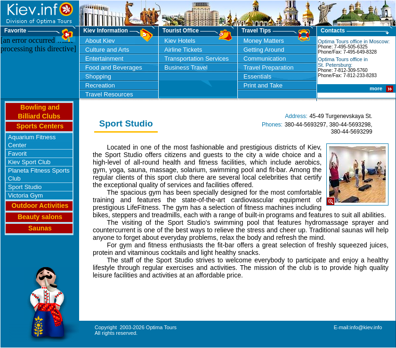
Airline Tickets (183, 49)
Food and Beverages (113, 67)
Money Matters (263, 40)
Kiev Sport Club (29, 162)
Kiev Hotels (179, 40)
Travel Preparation (268, 67)
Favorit (17, 153)
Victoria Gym (25, 195)
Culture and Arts (107, 49)
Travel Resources (109, 94)
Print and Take (263, 85)
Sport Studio (25, 186)
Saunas (40, 228)
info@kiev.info (366, 327)
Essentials (257, 76)
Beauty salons (39, 217)
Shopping (98, 76)
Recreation (100, 85)
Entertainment (104, 58)
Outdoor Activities (40, 205)
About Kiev (100, 40)
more (377, 88)
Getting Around (263, 49)
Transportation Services (196, 58)
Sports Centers (40, 126)
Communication (264, 58)
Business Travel (186, 67)
